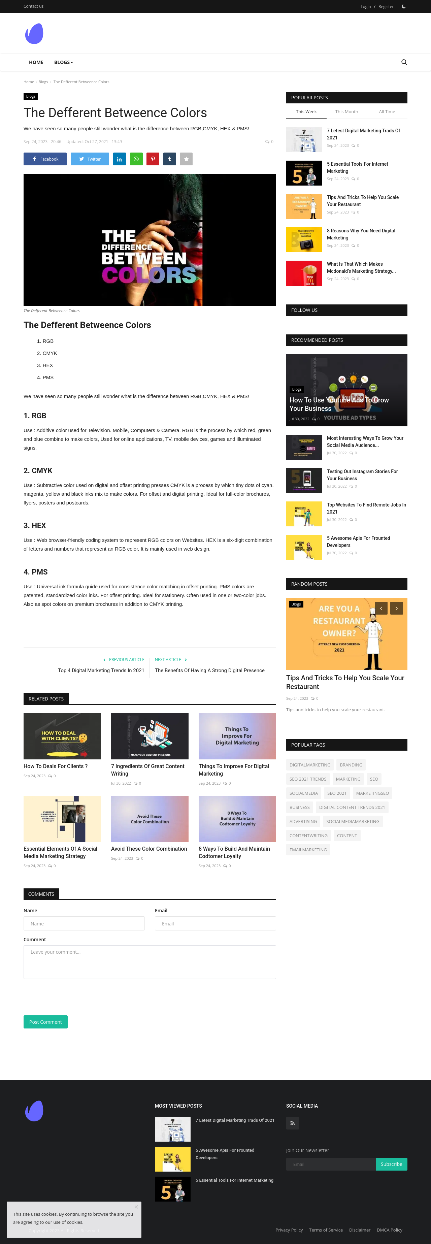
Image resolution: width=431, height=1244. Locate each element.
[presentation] (75, 997)
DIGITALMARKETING (310, 765)
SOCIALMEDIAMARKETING (352, 821)
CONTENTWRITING (309, 835)
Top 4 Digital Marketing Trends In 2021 (101, 670)
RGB (48, 341)
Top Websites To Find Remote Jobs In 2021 (366, 508)
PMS (48, 377)
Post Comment (45, 1022)
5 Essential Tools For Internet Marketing (357, 167)
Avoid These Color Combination (149, 849)
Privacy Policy (289, 1230)
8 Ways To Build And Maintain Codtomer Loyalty (234, 852)
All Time (387, 111)
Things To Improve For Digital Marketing (234, 770)
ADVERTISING (303, 821)
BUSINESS (300, 807)
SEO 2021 (337, 793)
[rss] (292, 1123)
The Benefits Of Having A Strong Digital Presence (210, 670)
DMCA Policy (389, 1230)
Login (366, 6)
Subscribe (391, 1164)
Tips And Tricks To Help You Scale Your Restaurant (363, 201)
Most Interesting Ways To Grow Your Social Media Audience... (365, 441)
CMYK (50, 353)
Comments (42, 894)
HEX (48, 365)
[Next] (398, 608)
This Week (306, 111)
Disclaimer (360, 1230)
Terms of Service (326, 1230)
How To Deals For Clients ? (56, 766)
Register (386, 6)
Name (30, 910)
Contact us (33, 6)
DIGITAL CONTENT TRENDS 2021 (352, 807)
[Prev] (380, 608)
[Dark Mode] (403, 6)
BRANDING (351, 765)
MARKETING (348, 779)
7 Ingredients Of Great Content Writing (148, 770)
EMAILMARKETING (308, 850)
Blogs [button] (63, 62)
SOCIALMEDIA (304, 793)
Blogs (43, 81)
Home (36, 62)
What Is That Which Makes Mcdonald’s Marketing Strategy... (361, 267)
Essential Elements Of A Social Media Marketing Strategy (60, 852)
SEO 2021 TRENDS (308, 779)
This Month (346, 111)
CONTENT (347, 835)
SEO (374, 779)
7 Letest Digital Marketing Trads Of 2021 (363, 134)
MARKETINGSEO (372, 793)
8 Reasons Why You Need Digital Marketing (361, 234)
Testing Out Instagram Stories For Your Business (362, 475)
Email (161, 910)
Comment (35, 939)
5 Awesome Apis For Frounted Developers (358, 541)
